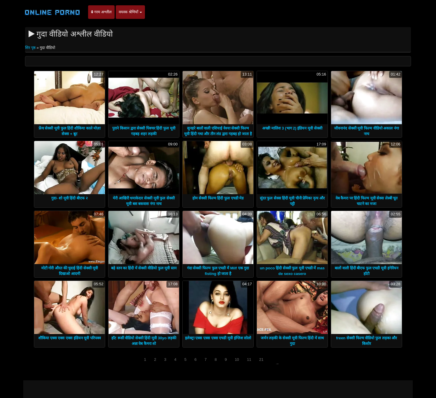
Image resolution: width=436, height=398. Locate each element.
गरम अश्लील (101, 12)
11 (249, 359)
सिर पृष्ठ (31, 47)
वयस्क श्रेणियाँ (130, 12)
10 (237, 359)
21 (261, 359)
